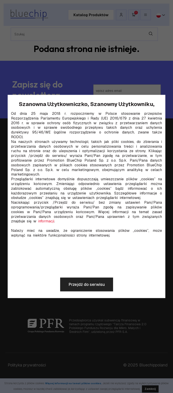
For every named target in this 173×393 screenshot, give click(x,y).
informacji (46, 221)
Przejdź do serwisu (86, 284)
